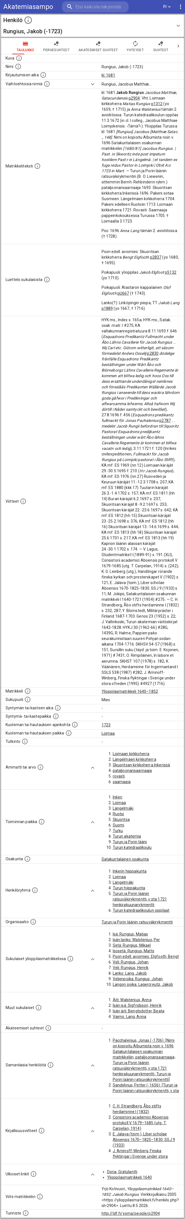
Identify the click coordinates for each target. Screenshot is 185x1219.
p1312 (157, 103)
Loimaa (108, 733)
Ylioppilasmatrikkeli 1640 (129, 1177)
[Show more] (92, 84)
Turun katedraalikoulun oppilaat (141, 910)
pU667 (123, 293)
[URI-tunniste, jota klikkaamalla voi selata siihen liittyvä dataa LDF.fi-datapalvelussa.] (25, 1213)
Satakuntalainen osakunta (125, 859)
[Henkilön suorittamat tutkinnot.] (24, 741)
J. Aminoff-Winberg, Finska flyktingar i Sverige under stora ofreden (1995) (140, 1156)
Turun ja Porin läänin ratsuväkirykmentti (137, 922)
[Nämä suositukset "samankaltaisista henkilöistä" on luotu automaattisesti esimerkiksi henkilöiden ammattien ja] (50, 1064)
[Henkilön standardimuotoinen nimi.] (18, 66)
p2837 (156, 257)
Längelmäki (123, 808)
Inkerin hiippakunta (130, 871)
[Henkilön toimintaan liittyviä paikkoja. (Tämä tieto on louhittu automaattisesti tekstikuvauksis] (41, 821)
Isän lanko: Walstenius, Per (136, 939)
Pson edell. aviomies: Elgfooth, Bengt (146, 956)
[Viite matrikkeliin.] (39, 1196)
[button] (92, 26)
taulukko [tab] (25, 46)
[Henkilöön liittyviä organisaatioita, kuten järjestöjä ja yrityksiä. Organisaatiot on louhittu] (33, 921)
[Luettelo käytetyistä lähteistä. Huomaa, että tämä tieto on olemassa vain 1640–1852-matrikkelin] (23, 501)
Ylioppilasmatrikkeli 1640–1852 (130, 691)
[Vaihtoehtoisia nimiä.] (46, 83)
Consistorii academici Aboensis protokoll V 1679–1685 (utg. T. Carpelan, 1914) (141, 1123)
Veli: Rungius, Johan (131, 962)
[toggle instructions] (28, 20)
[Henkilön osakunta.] (27, 858)
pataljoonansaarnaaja (132, 770)
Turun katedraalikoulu (132, 847)
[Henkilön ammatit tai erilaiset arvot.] (40, 767)
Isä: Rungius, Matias (130, 934)
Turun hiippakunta (129, 888)
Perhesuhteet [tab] (56, 46)
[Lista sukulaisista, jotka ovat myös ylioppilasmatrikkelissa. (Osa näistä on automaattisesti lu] (70, 958)
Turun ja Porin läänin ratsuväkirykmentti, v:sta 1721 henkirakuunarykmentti (140, 899)
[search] (95, 6)
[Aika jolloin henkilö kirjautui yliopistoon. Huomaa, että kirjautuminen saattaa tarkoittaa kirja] (43, 74)
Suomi (118, 825)
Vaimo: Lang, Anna (129, 1016)
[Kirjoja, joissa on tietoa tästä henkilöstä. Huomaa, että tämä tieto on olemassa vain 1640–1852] (41, 1130)
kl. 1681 (108, 75)
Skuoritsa (121, 819)
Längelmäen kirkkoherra (134, 759)
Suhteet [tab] (160, 46)
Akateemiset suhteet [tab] (98, 46)
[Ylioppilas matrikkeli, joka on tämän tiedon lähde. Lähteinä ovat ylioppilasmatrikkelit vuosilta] (27, 691)
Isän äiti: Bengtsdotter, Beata (139, 1011)
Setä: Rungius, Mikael (132, 945)
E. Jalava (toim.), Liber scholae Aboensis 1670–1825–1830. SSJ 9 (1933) (144, 1139)
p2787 (165, 420)
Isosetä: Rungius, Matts (133, 951)
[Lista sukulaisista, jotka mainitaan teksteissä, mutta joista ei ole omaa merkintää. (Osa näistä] (38, 1007)
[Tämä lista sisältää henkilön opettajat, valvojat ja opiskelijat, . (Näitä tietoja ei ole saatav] (48, 1028)
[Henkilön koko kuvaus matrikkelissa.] (37, 166)
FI (167, 7)
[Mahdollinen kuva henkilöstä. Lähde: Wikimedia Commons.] (19, 58)
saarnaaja (122, 781)
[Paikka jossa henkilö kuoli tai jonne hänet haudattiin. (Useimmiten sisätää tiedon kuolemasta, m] (68, 733)
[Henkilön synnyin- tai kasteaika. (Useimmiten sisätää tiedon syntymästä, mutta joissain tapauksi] (57, 707)
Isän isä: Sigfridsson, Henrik (137, 1005)
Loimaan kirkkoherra (131, 754)
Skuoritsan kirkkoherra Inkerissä (141, 765)
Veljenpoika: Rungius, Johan (138, 979)
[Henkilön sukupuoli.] (27, 699)
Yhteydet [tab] (135, 46)
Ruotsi (118, 814)
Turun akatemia (127, 836)
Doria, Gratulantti (122, 1172)
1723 (106, 725)
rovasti (119, 776)
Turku (118, 830)
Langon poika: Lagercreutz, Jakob (143, 984)
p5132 (170, 272)
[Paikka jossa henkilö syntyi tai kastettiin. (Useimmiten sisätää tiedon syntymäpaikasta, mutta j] (55, 716)
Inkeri (117, 797)
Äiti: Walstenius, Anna (132, 1000)
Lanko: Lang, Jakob (130, 973)
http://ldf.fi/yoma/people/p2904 (131, 1213)
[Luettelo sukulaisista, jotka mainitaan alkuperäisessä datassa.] (46, 279)
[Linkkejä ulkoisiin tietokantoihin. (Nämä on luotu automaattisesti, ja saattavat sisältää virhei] (33, 1174)
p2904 (134, 98)
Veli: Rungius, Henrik (131, 967)
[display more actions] (180, 6)
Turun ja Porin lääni (130, 842)
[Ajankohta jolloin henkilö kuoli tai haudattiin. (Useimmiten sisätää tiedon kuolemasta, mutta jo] (74, 724)
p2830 (152, 353)
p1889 (107, 308)
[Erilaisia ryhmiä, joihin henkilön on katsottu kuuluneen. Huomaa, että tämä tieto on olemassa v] (34, 890)
